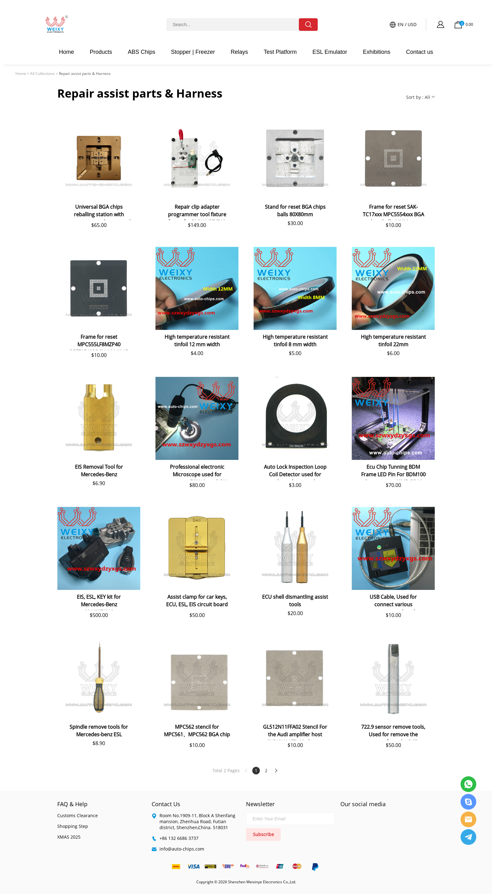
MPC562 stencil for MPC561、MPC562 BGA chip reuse (197, 731)
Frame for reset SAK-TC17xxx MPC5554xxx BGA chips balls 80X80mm (393, 211)
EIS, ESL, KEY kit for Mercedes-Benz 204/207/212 (99, 601)
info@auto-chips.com (181, 849)
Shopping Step (72, 826)
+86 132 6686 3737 (178, 838)
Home (66, 52)
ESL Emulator (329, 52)
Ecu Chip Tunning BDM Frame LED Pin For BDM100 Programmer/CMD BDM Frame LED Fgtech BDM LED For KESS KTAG (393, 471)
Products (101, 52)
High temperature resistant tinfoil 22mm (393, 340)
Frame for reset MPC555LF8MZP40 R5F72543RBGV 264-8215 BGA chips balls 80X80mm (98, 341)
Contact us (419, 52)
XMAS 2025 (69, 837)
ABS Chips (141, 52)
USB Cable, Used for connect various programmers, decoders (393, 601)
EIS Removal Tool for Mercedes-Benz (99, 470)
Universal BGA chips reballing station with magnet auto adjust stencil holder (99, 211)
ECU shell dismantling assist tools (295, 600)
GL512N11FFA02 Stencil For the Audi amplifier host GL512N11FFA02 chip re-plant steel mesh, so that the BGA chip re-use (295, 731)
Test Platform (280, 52)
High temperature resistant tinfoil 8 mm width (295, 340)
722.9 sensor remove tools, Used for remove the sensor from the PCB (393, 731)
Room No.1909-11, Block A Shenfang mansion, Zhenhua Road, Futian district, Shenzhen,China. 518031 (197, 821)
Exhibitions (376, 52)
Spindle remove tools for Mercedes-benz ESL (99, 730)
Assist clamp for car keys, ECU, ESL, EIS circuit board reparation (197, 601)
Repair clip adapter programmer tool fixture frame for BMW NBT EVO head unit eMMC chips (197, 211)
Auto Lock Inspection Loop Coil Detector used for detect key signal (295, 471)
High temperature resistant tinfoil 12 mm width (197, 340)
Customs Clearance (77, 815)
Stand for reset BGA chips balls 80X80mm (295, 210)
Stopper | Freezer (193, 52)
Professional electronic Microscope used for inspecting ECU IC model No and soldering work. (197, 471)
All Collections (42, 73)
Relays (239, 52)
